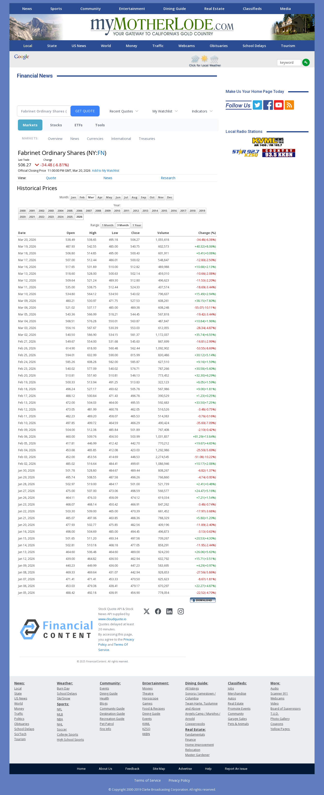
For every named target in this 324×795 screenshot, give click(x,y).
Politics (19, 719)
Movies (147, 688)
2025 (70, 216)
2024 (60, 216)
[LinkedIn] (169, 629)
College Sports (67, 734)
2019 (202, 210)
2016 (174, 210)
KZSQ (146, 729)
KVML (146, 724)
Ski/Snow (63, 698)
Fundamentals (195, 734)
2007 (89, 210)
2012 (136, 210)
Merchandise (237, 693)
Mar (91, 197)
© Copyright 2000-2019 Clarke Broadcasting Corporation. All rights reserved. (162, 789)
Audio (274, 688)
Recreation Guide (112, 719)
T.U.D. (274, 714)
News (27, 8)
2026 (79, 216)
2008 (98, 210)
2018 (192, 210)
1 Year (136, 225)
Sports (56, 8)
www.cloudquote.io (112, 619)
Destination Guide (112, 714)
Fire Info (105, 729)
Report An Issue (236, 769)
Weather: (65, 683)
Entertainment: (155, 683)
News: (19, 683)
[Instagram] (181, 629)
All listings (192, 688)
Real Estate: (195, 729)
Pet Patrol (107, 724)
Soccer (62, 729)
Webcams (186, 45)
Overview (55, 138)
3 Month (123, 225)
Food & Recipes (153, 709)
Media (285, 8)
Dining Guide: (196, 683)
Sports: (63, 704)
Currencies (95, 138)
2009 (107, 210)
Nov (160, 197)
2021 (32, 216)
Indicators (199, 111)
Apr (100, 197)
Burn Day (63, 688)
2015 (164, 210)
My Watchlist (162, 111)
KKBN (146, 734)
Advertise (185, 769)
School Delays (254, 45)
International (121, 138)
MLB (60, 714)
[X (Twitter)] (147, 629)
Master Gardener (197, 755)
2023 (51, 216)
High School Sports (70, 740)
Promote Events (239, 709)
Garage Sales (237, 719)
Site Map (159, 769)
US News (79, 45)
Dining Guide (174, 8)
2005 (70, 210)
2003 (51, 210)
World (106, 45)
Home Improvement (199, 745)
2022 (41, 216)
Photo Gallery (280, 719)
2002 (41, 210)
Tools (100, 125)
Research (168, 178)
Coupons (276, 724)
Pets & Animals (238, 724)
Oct (152, 197)
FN (101, 153)
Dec (169, 197)
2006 (79, 210)
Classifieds (252, 8)
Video (274, 703)
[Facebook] (158, 629)
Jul (126, 197)
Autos (232, 698)
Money (131, 45)
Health (104, 698)
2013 (145, 210)
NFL (59, 709)
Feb (82, 197)
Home (81, 769)
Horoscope (150, 698)
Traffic (157, 45)
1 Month (108, 225)
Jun (118, 197)
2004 (60, 210)
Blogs (104, 703)
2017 (183, 210)
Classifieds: (237, 683)
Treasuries (147, 138)
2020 (22, 216)
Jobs (231, 688)
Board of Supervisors (285, 709)
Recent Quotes (121, 111)
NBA (60, 719)
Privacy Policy (179, 780)
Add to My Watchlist (105, 171)
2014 (155, 210)
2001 (32, 210)
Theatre (148, 693)
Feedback (132, 769)
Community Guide (112, 709)
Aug (134, 197)
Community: (110, 683)
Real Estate (214, 8)
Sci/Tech (20, 734)
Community (90, 8)
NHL (60, 724)
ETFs (79, 125)
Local (27, 45)
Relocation (192, 750)
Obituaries (219, 45)
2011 (126, 210)
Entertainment (132, 8)
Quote (51, 178)
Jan (73, 197)
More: (275, 683)
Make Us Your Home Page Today (255, 91)
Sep (143, 197)
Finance (190, 740)
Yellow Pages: (280, 729)
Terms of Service (147, 780)
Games (147, 703)
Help (208, 769)
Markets (30, 125)
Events (104, 688)
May (109, 197)
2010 (117, 210)
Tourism (288, 45)
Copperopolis (195, 724)
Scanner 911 (279, 693)
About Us (105, 769)
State (52, 45)
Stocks (56, 125)
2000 (22, 210)
